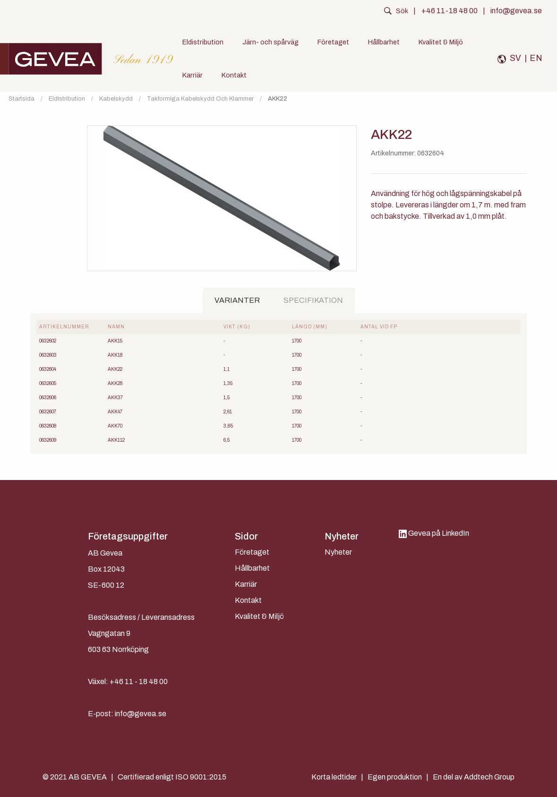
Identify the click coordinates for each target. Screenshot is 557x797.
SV (515, 58)
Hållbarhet (384, 42)
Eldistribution (202, 42)
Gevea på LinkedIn (434, 533)
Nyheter (338, 552)
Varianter (237, 300)
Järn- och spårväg (270, 42)
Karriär (192, 75)
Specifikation (313, 300)
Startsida (21, 99)
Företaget (333, 42)
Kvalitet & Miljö (441, 42)
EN (536, 58)
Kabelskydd (116, 99)
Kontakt (234, 75)
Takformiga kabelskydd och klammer (200, 99)
